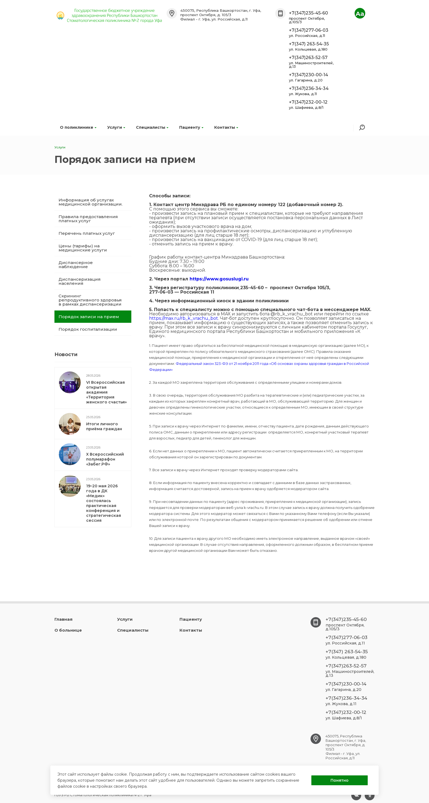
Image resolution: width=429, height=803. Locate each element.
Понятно (340, 780)
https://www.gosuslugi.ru (219, 279)
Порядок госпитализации (88, 329)
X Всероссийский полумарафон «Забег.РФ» (105, 459)
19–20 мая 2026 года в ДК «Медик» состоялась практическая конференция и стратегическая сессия (103, 503)
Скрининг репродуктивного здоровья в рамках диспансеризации (90, 300)
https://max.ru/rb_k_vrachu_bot (183, 318)
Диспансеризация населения (80, 281)
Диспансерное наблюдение (76, 264)
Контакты (226, 127)
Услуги (116, 127)
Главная (63, 619)
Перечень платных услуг (87, 233)
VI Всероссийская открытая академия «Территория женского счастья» (106, 392)
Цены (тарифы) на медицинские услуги (83, 248)
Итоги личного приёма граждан (104, 426)
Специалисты (152, 127)
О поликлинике (78, 127)
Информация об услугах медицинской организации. (91, 202)
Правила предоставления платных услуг (88, 218)
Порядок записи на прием (89, 316)
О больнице (68, 630)
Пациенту (191, 127)
